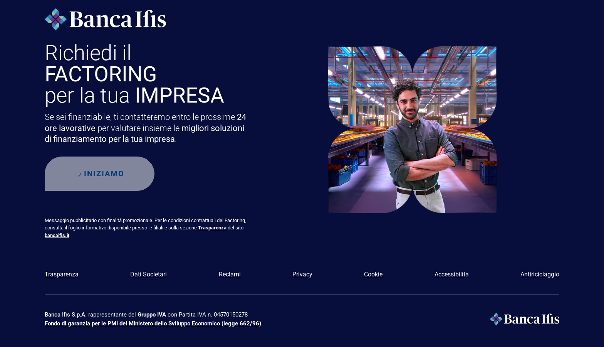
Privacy (302, 274)
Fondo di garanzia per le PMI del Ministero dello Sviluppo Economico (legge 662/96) (153, 323)
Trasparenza (212, 228)
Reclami (230, 274)
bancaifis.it (57, 235)
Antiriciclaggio (539, 274)
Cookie (373, 274)
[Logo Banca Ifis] (105, 19)
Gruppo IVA (152, 314)
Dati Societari (148, 274)
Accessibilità (452, 274)
